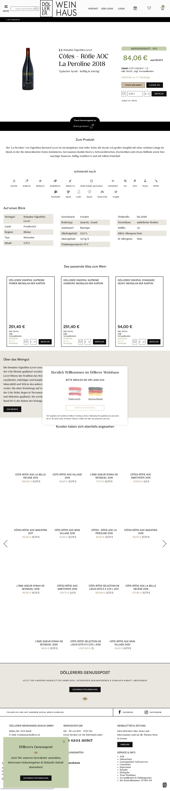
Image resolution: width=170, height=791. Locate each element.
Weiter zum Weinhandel (85, 408)
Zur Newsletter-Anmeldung (35, 778)
